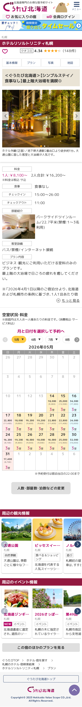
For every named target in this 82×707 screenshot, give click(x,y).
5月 (16, 339)
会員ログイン (61, 16)
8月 (67, 339)
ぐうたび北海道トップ (41, 679)
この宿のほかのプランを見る (41, 647)
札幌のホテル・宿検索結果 (18, 664)
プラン (31, 62)
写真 (51, 62)
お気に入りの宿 (21, 16)
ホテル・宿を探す (36, 660)
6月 (33, 339)
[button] (76, 116)
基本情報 (11, 62)
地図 (70, 63)
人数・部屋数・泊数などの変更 (41, 488)
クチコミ (26, 51)
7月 (50, 339)
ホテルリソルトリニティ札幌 (27, 43)
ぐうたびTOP (10, 660)
